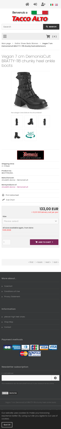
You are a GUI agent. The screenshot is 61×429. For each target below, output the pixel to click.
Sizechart (7, 286)
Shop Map (7, 322)
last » (56, 262)
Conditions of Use (11, 291)
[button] (30, 221)
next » (48, 262)
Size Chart (10, 200)
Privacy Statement (11, 296)
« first (30, 262)
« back (39, 262)
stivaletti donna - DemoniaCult (15, 187)
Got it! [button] (7, 424)
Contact (6, 327)
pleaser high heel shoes (13, 316)
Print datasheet (12, 195)
